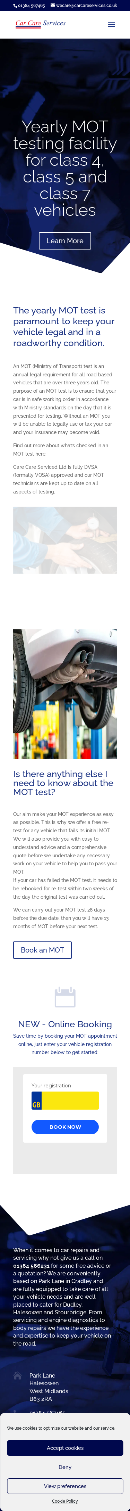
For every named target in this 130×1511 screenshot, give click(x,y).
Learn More (65, 241)
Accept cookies (65, 1448)
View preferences (65, 1486)
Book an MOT (42, 950)
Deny (65, 1467)
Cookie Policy (65, 1501)
